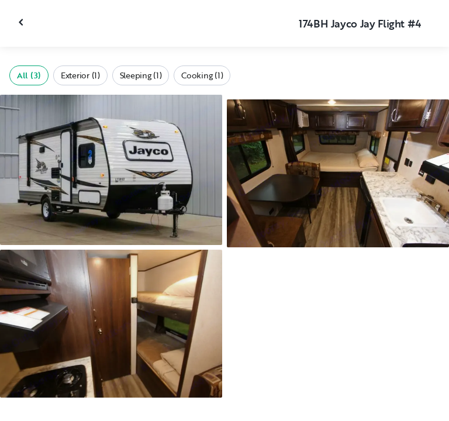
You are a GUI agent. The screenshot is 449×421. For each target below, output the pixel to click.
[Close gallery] (22, 22)
